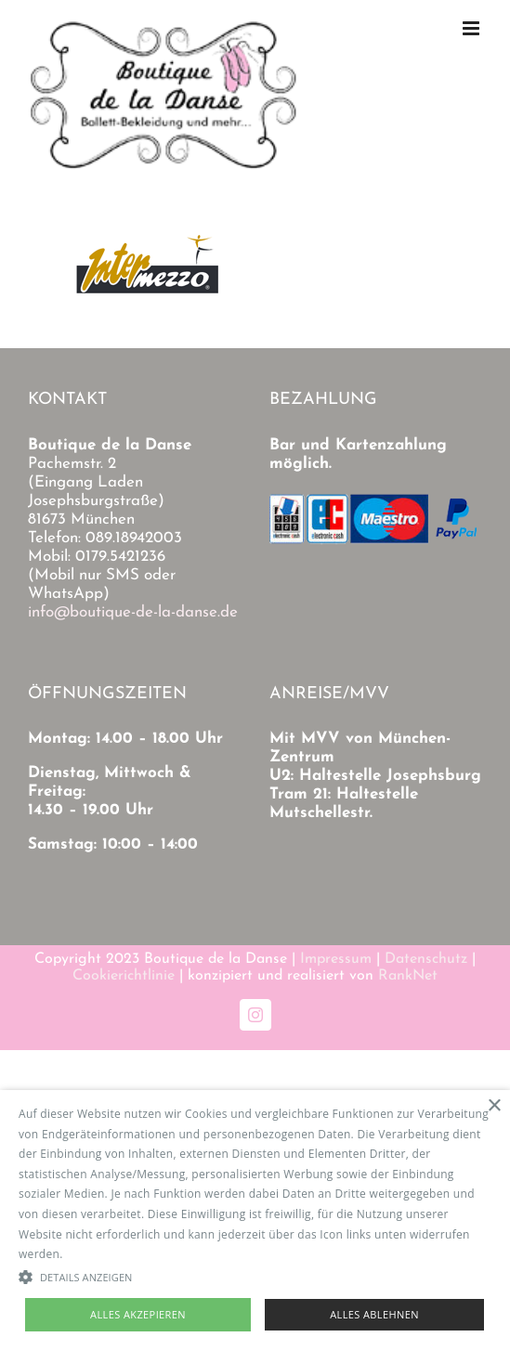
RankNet (408, 975)
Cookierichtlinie (123, 975)
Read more (95, 1254)
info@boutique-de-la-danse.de (133, 612)
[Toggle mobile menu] (472, 28)
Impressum (336, 959)
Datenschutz (426, 959)
